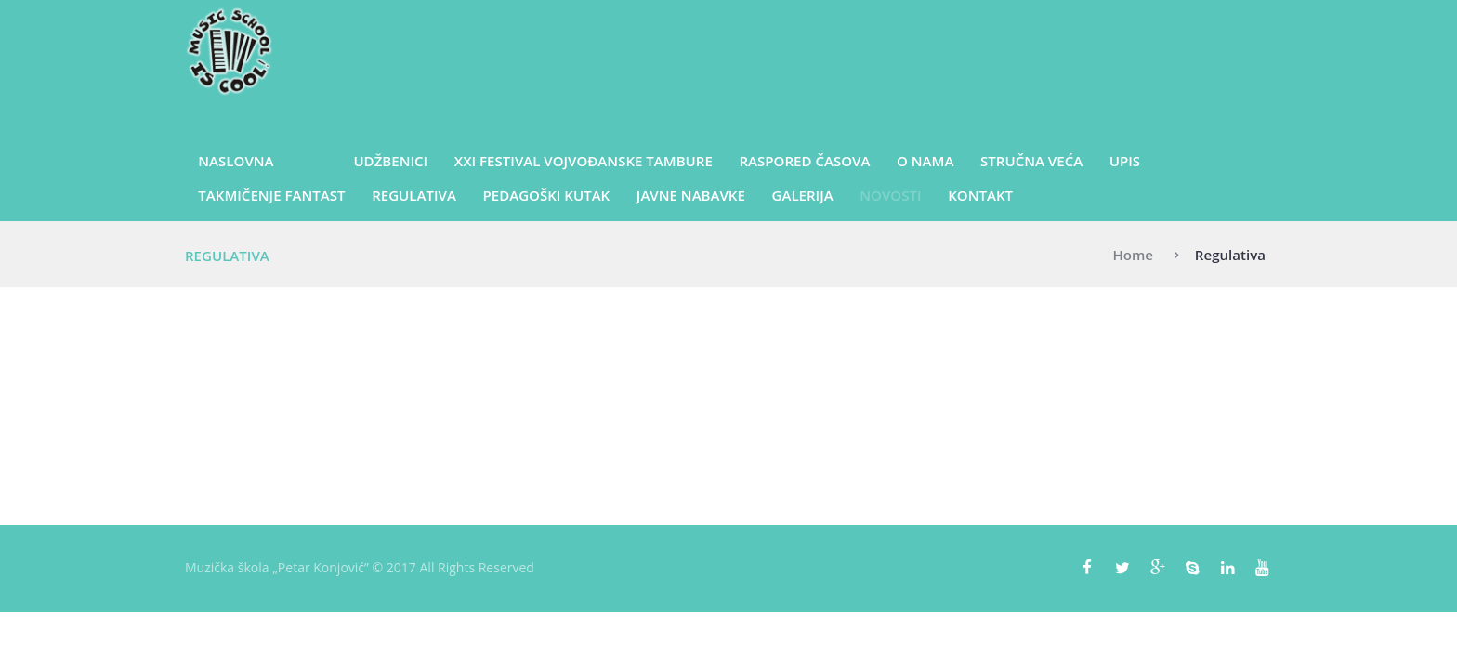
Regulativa (414, 195)
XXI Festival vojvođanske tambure (583, 160)
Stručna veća (1031, 160)
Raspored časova (804, 160)
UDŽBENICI (390, 160)
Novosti (890, 195)
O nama (925, 160)
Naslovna (235, 160)
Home (1132, 254)
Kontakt (980, 195)
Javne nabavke (691, 195)
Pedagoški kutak (546, 195)
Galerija (803, 195)
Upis (1124, 160)
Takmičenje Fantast (271, 195)
